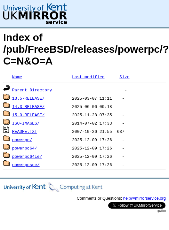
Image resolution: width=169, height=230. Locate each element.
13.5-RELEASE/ (28, 98)
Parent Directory (32, 90)
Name (17, 77)
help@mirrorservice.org (144, 198)
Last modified (88, 77)
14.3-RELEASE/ (28, 106)
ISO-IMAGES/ (26, 123)
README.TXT (24, 131)
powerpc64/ (24, 148)
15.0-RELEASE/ (28, 115)
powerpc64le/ (27, 156)
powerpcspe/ (26, 164)
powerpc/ (22, 139)
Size (124, 77)
